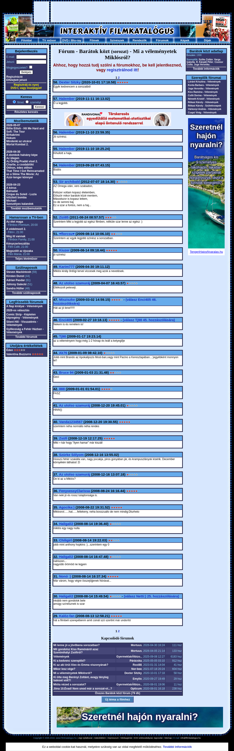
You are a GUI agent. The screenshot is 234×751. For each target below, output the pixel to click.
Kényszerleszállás (18, 243)
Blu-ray (76, 40)
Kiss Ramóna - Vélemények (203, 92)
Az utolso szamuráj (74, 283)
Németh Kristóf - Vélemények (204, 99)
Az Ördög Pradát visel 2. (22, 161)
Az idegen (12, 158)
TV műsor (49, 40)
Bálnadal (12, 191)
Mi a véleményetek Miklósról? (72, 673)
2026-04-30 (13, 151)
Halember (67, 99)
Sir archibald (69, 182)
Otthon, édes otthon (19, 167)
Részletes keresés (26, 112)
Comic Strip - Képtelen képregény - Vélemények (22, 316)
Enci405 (65, 320)
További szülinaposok (26, 293)
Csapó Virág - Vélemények (202, 112)
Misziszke (67, 299)
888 (62, 389)
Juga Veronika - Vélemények (203, 88)
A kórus (11, 187)
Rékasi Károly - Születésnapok (204, 105)
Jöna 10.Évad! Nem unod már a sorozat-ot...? (82, 688)
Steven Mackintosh (18, 272)
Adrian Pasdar (15, 280)
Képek (184, 40)
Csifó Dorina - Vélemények (202, 95)
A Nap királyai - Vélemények (24, 306)
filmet (20, 102)
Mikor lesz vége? (64, 669)
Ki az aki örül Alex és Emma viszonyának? (80, 664)
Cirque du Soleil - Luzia (21, 194)
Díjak (207, 40)
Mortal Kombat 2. (17, 144)
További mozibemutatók (26, 208)
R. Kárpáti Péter (204, 62)
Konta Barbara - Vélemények (203, 85)
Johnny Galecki (16, 284)
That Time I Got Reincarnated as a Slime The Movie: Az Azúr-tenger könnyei (25, 174)
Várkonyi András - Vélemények (204, 109)
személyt (35, 102)
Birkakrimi (13, 134)
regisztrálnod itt (122, 70)
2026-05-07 (13, 125)
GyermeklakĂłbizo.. (129, 656)
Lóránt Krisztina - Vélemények (204, 81)
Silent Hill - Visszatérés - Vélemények (22, 323)
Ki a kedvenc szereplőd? (69, 660)
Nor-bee (136, 669)
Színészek (117, 40)
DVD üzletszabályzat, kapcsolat (148, 738)
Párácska (136, 660)
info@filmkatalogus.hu (191, 738)
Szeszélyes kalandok (20, 203)
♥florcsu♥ (67, 234)
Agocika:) (66, 507)
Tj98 (62, 336)
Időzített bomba (16, 197)
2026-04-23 (13, 184)
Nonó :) (65, 576)
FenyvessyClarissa (74, 491)
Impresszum (113, 738)
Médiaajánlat (126, 738)
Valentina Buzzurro (18, 354)
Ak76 (63, 353)
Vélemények (61, 656)
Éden (9, 350)
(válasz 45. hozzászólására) (149, 320)
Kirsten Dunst (15, 276)
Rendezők (139, 40)
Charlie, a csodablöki (20, 164)
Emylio (137, 678)
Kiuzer (64, 250)
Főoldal (26, 40)
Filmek (94, 40)
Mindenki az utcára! (19, 141)
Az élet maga (14, 221)
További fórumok (26, 336)
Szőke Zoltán (206, 59)
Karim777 (67, 267)
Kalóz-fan (67, 616)
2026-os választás (17, 310)
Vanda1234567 (71, 422)
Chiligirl (65, 540)
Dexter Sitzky (70, 82)
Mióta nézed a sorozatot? (69, 684)
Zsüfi (63, 438)
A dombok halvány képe (22, 155)
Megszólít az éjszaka (19, 251)
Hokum (11, 138)
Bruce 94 (66, 372)
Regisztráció (14, 76)
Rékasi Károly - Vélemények (203, 102)
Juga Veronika (202, 64)
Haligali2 (66, 524)
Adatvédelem (100, 738)
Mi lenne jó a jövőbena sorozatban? (76, 645)
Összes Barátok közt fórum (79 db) (117, 693)
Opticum (136, 688)
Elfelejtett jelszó (16, 80)
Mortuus (136, 645)
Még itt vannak (15, 236)
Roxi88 (137, 664)
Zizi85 (64, 217)
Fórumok (162, 40)
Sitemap (168, 738)
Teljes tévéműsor (26, 258)
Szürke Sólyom (71, 455)
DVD (65, 40)
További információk (206, 68)
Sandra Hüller (15, 288)
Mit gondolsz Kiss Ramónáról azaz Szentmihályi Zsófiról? (75, 651)
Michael (11, 200)
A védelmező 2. (16, 229)
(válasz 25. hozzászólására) (151, 596)
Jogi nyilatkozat (85, 738)
